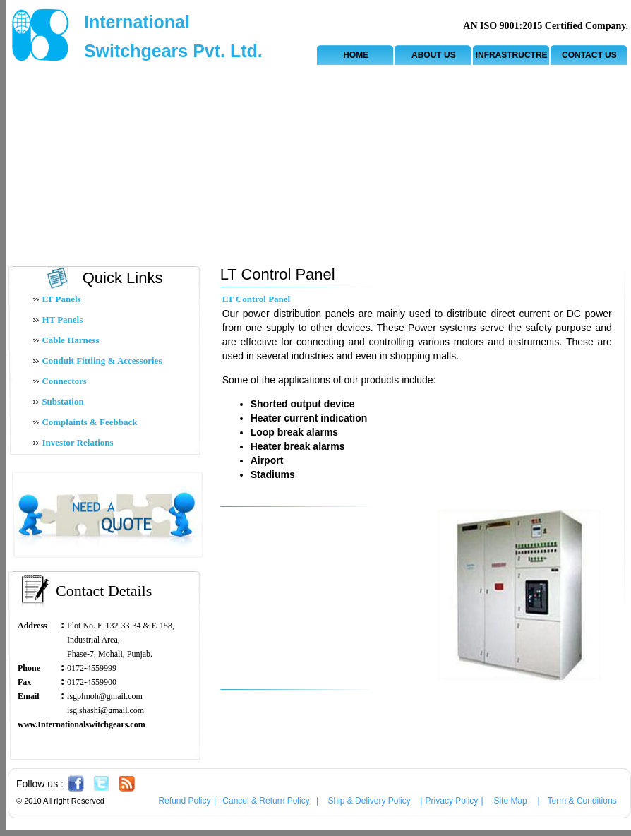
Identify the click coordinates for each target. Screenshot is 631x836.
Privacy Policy (452, 801)
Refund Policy (184, 801)
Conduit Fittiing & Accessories (102, 360)
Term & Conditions (582, 801)
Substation (62, 401)
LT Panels (61, 299)
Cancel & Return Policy (265, 801)
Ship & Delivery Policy (368, 801)
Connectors (64, 381)
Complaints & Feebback (89, 422)
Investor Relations (77, 442)
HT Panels (62, 319)
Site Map (510, 801)
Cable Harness (70, 340)
